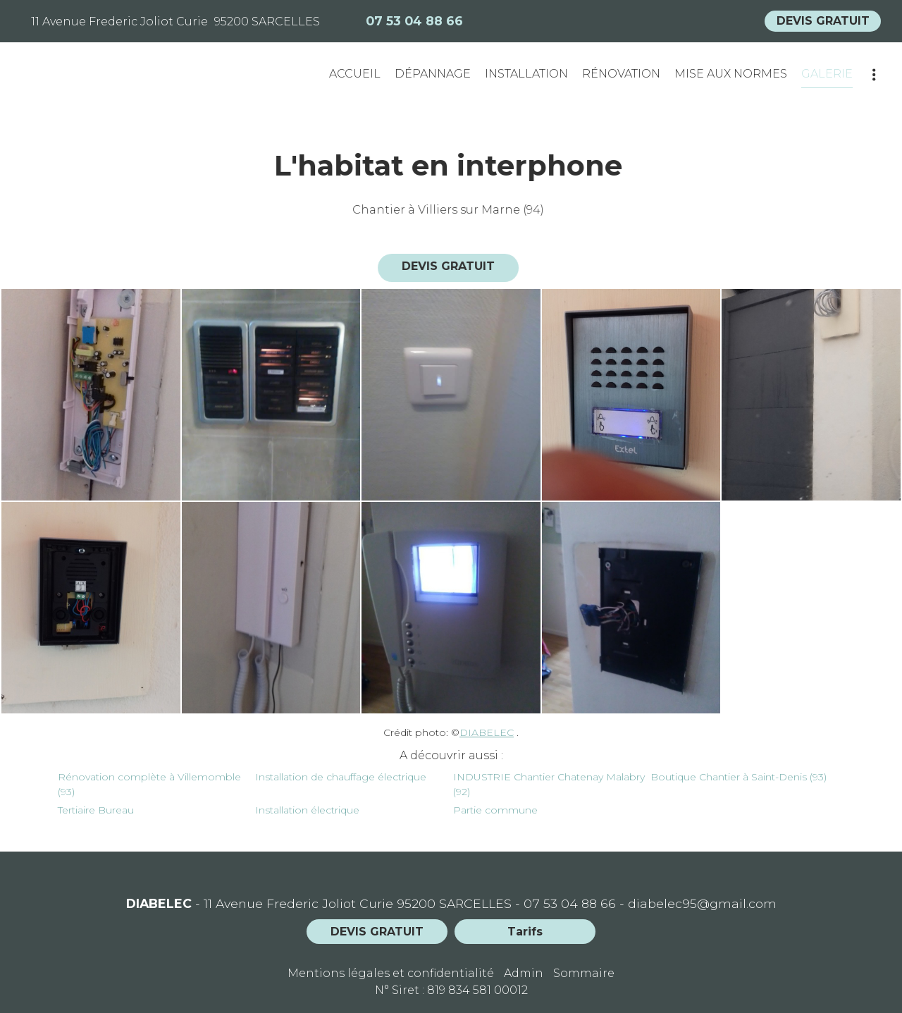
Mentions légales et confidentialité (391, 973)
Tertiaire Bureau (96, 810)
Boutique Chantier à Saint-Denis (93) (738, 777)
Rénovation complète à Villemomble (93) (149, 784)
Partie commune (495, 810)
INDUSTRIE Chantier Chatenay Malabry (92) (549, 784)
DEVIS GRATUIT (823, 20)
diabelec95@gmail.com (702, 903)
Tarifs (525, 931)
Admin (523, 973)
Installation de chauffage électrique (340, 777)
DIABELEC (486, 732)
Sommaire (583, 973)
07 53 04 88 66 (570, 903)
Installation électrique (307, 810)
